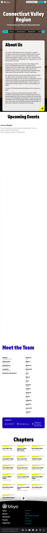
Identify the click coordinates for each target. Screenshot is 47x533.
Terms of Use (28, 523)
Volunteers (6, 517)
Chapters (40, 31)
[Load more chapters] (23, 498)
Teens (4, 511)
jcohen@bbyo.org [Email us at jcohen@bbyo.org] (24, 424)
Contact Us (27, 510)
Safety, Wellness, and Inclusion (32, 515)
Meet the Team (31, 31)
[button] (2, 2)
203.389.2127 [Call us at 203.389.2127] (10, 424)
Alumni (4, 514)
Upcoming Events (21, 31)
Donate (41, 1)
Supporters (6, 523)
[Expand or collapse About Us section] (42, 108)
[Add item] (43, 31)
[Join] (32, 2)
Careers (27, 518)
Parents (5, 520)
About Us (11, 31)
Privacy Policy (28, 521)
